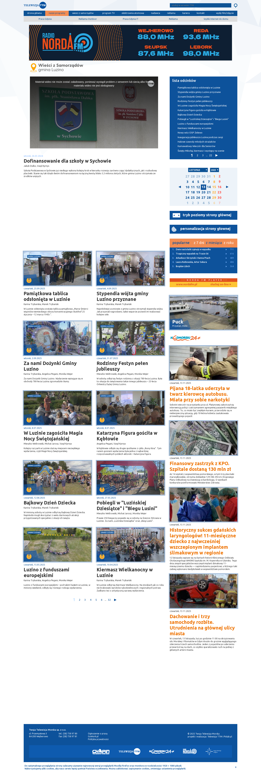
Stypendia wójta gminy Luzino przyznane (122, 296)
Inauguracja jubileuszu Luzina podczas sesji (200, 137)
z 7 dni (199, 243)
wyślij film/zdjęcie (225, 13)
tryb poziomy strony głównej (207, 215)
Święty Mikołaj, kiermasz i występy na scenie (201, 150)
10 (187, 187)
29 (198, 176)
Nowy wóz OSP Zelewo (190, 132)
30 (203, 176)
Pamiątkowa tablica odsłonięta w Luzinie (47, 296)
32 (109, 599)
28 (193, 176)
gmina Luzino (34, 256)
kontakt (201, 13)
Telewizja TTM (214, 736)
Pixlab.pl (228, 736)
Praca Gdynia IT (130, 19)
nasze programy (57, 13)
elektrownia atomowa (133, 13)
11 (193, 187)
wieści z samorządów (82, 13)
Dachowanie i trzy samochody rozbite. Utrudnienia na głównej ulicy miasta (202, 625)
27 (187, 176)
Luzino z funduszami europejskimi (46, 572)
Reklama (173, 19)
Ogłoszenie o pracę (98, 733)
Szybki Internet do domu (216, 19)
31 (209, 176)
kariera (186, 13)
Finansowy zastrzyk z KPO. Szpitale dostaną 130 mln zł (200, 466)
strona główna (34, 13)
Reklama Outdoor (88, 19)
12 (198, 187)
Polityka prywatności (98, 739)
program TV (108, 13)
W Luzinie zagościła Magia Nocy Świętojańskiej (53, 435)
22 (210, 155)
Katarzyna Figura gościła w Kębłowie (127, 435)
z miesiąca (214, 243)
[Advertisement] (59, 222)
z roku (229, 243)
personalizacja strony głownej (205, 229)
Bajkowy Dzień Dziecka (50, 502)
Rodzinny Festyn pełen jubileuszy (122, 366)
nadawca (155, 13)
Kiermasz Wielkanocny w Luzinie (125, 572)
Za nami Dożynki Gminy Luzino (50, 366)
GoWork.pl (93, 736)
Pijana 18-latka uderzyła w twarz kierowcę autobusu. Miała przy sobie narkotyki (200, 394)
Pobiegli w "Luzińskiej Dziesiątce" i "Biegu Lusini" (127, 505)
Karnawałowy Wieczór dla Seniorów (196, 146)
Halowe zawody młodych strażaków (197, 141)
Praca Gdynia (45, 19)
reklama (171, 13)
